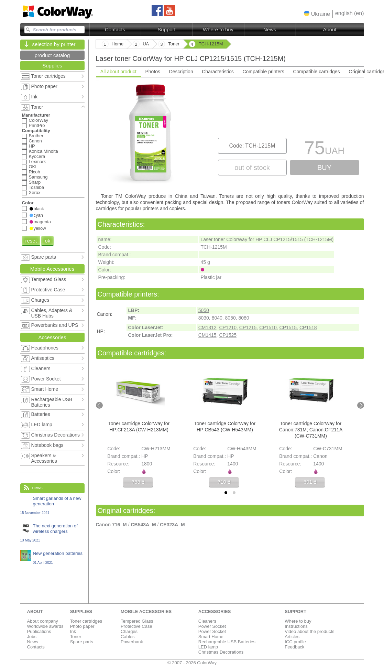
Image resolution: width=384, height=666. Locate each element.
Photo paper (82, 626)
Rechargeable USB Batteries (226, 641)
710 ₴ (223, 482)
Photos (152, 71)
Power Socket (212, 626)
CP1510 (268, 327)
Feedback (294, 646)
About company (42, 621)
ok (47, 241)
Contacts (115, 29)
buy (324, 167)
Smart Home (210, 636)
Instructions (296, 626)
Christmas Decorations (221, 652)
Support (166, 29)
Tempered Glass (137, 621)
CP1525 (228, 335)
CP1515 (288, 327)
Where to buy (218, 29)
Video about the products (309, 631)
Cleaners (207, 621)
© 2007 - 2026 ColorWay (192, 662)
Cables (127, 636)
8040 (217, 318)
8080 (244, 318)
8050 (230, 318)
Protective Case (136, 626)
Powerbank (132, 641)
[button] (317, 13)
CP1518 (308, 327)
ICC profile (295, 641)
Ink (73, 631)
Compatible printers (263, 71)
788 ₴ (137, 482)
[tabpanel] (230, 134)
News (269, 29)
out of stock (252, 167)
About (329, 29)
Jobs (31, 636)
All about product (118, 71)
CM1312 (207, 327)
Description (181, 71)
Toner (75, 636)
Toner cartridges (86, 621)
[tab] (226, 492)
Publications (39, 631)
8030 (203, 318)
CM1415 (207, 335)
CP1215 (248, 327)
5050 (203, 310)
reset (31, 241)
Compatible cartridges (316, 71)
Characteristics (218, 71)
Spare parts (81, 641)
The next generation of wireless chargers (52, 532)
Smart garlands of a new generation (52, 505)
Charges (129, 631)
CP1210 (228, 327)
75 (324, 149)
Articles (292, 636)
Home (118, 43)
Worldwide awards (45, 626)
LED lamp (208, 646)
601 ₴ (309, 482)
